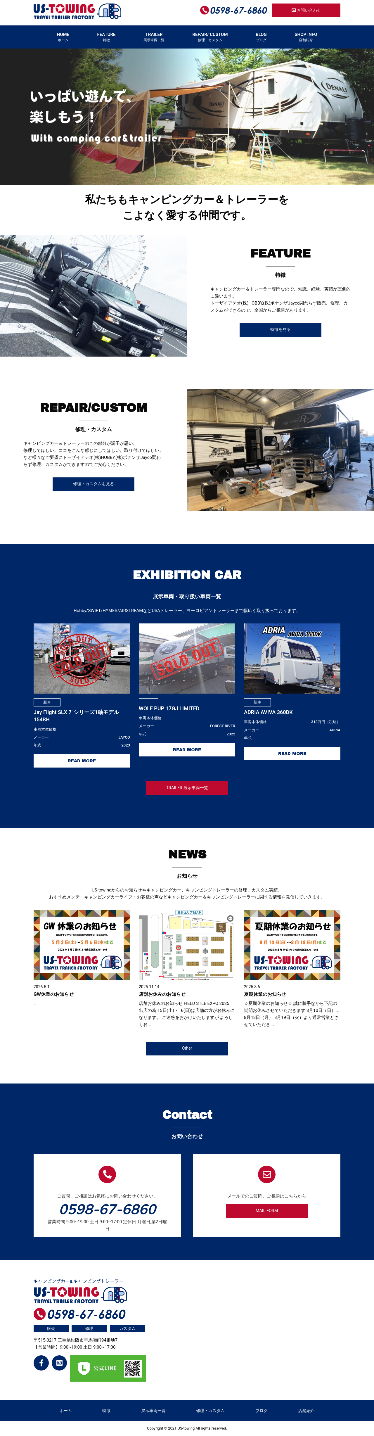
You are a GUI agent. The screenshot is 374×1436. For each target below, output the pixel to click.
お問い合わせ (306, 10)
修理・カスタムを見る (93, 484)
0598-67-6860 (107, 1209)
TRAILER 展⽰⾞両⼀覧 (187, 787)
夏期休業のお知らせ (265, 994)
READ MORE (82, 760)
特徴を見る (280, 329)
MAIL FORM (267, 1210)
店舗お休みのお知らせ (162, 994)
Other (187, 1048)
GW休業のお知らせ (54, 994)
